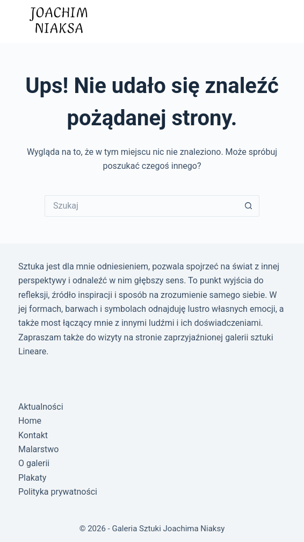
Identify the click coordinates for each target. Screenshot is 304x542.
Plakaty (32, 478)
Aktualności (40, 407)
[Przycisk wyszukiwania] (248, 206)
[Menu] (275, 21)
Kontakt (33, 435)
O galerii (33, 463)
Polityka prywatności (57, 492)
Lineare (32, 351)
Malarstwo (38, 449)
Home (29, 421)
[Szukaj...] (141, 206)
